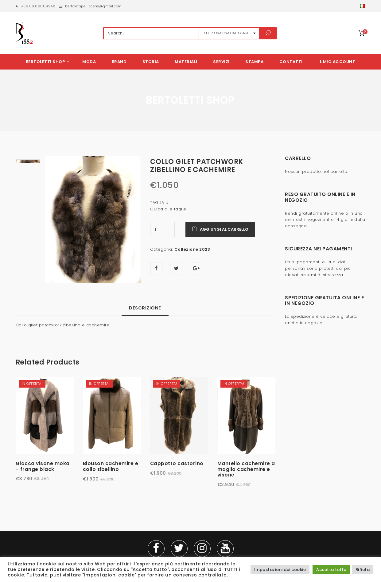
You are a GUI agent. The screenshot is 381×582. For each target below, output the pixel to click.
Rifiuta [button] (363, 569)
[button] (363, 6)
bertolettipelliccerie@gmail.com (90, 6)
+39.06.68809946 (36, 6)
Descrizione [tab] (145, 308)
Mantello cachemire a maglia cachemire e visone (246, 470)
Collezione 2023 (192, 249)
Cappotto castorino (177, 464)
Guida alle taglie (168, 209)
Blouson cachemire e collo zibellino (110, 467)
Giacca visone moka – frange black (43, 467)
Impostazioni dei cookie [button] (280, 569)
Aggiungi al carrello (224, 229)
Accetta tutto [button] (331, 569)
